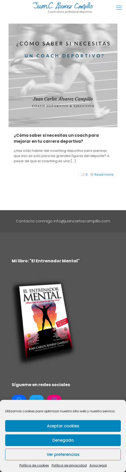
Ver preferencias (63, 454)
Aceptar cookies (63, 426)
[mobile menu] (119, 7)
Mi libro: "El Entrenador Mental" (46, 261)
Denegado (63, 440)
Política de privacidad (69, 465)
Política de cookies (34, 465)
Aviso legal (98, 465)
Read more (104, 174)
